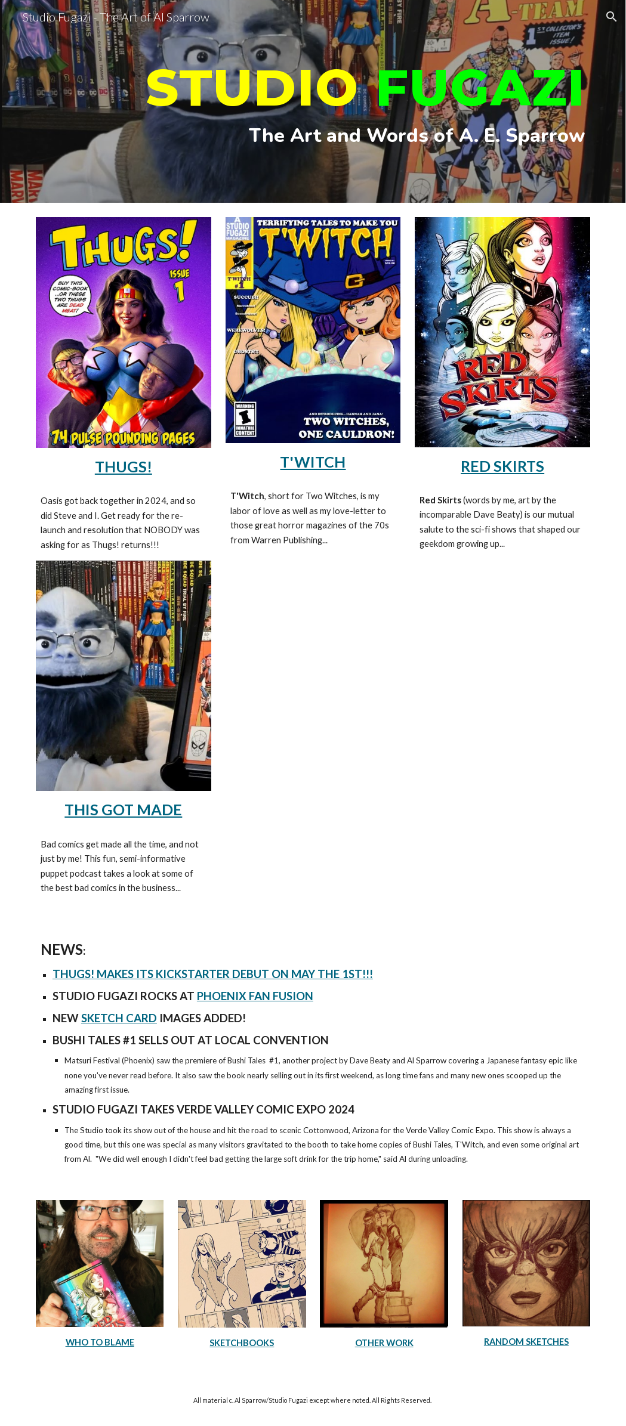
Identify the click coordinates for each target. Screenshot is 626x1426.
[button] (611, 16)
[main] (313, 102)
